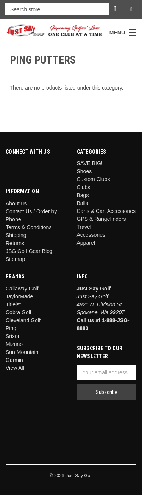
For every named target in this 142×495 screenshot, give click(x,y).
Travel (84, 227)
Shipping (16, 235)
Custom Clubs (93, 179)
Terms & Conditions (28, 227)
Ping (11, 328)
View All (15, 368)
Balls (82, 203)
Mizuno (14, 344)
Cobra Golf (18, 312)
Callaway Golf (22, 289)
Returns (15, 243)
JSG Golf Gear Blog (29, 251)
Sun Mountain (22, 352)
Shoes (84, 171)
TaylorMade (19, 296)
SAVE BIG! (90, 163)
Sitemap (15, 259)
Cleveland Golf (23, 320)
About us (16, 203)
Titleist (13, 304)
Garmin (14, 360)
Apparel (86, 243)
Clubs (84, 187)
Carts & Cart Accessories (106, 211)
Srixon (13, 336)
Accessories (91, 235)
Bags (83, 195)
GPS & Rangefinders (101, 219)
